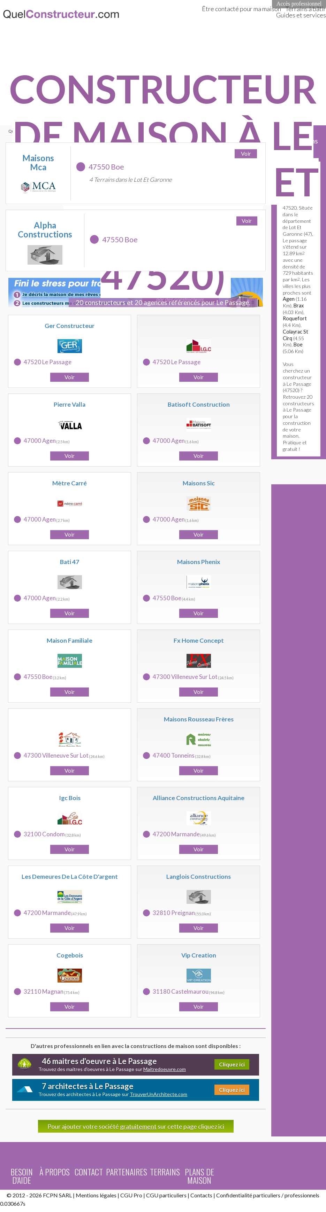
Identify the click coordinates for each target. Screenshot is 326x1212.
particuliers (266, 1195)
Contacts (201, 1195)
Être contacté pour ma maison (241, 9)
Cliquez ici (232, 1064)
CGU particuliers (166, 1195)
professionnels (302, 1195)
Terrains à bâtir (305, 9)
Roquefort (295, 318)
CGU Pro (131, 1195)
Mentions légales (96, 1195)
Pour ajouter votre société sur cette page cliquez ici (135, 1126)
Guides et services (301, 15)
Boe (298, 344)
